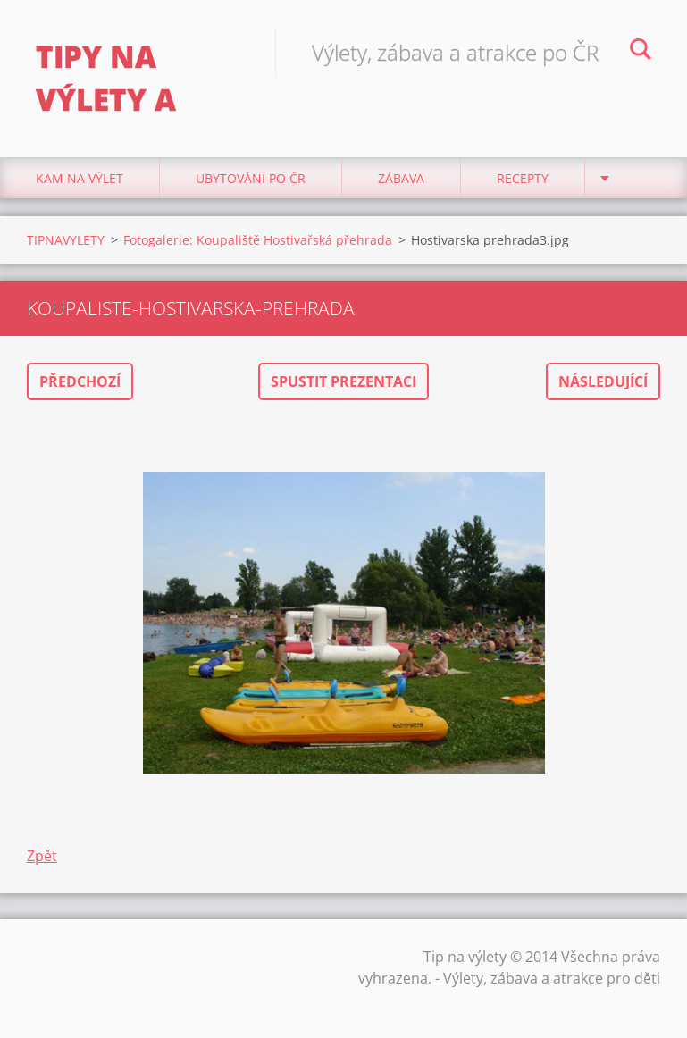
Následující (603, 381)
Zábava (401, 178)
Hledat (640, 52)
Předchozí (80, 381)
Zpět (42, 856)
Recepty (523, 178)
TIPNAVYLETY (66, 239)
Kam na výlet (79, 178)
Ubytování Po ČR (251, 178)
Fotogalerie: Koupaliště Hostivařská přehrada (257, 239)
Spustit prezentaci (343, 381)
